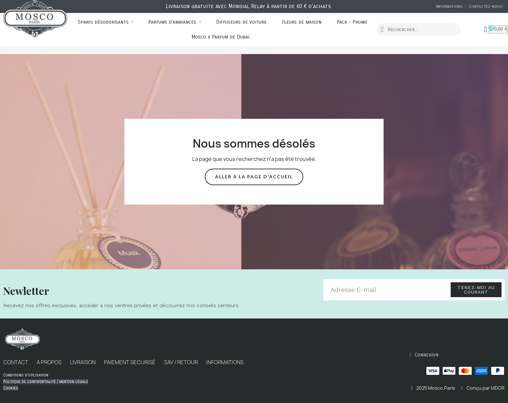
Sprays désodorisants (105, 22)
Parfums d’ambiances (174, 22)
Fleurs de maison (301, 22)
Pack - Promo (352, 22)
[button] (254, 177)
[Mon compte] (486, 29)
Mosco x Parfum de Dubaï (220, 37)
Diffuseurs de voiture (241, 22)
